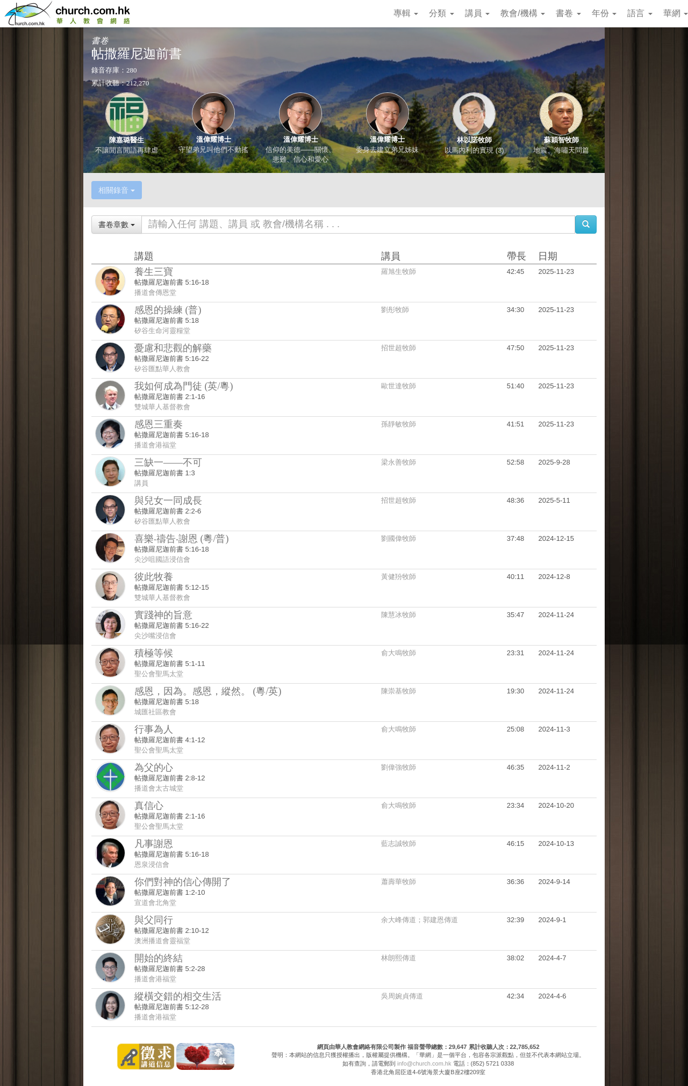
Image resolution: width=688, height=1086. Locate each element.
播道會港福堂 (155, 445)
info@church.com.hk (424, 1063)
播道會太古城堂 (158, 788)
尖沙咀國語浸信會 (162, 559)
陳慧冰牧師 (398, 615)
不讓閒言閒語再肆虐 (126, 150)
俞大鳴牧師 (398, 653)
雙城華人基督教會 (162, 407)
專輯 (405, 13)
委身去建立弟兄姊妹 (387, 150)
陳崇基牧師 (398, 691)
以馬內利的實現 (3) (474, 150)
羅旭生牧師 (398, 271)
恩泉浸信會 (151, 864)
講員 (477, 13)
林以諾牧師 (474, 140)
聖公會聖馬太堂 (158, 674)
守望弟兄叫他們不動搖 (213, 150)
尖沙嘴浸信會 (155, 636)
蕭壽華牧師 (398, 882)
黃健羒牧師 (398, 577)
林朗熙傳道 (398, 958)
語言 (639, 13)
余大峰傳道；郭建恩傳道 (419, 920)
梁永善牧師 (398, 462)
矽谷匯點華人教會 (162, 369)
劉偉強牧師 (398, 767)
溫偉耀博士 (213, 139)
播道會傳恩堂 (155, 292)
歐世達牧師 (398, 386)
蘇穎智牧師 (561, 140)
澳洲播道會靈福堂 (162, 941)
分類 (441, 13)
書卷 (568, 13)
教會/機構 (522, 13)
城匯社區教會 (155, 712)
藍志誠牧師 (398, 843)
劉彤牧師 (395, 310)
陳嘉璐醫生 (126, 140)
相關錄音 (116, 190)
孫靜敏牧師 (398, 424)
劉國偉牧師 (398, 538)
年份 (604, 13)
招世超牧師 (398, 348)
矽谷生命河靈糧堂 (162, 331)
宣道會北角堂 (155, 903)
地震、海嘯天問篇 (561, 150)
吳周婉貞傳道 (402, 996)
